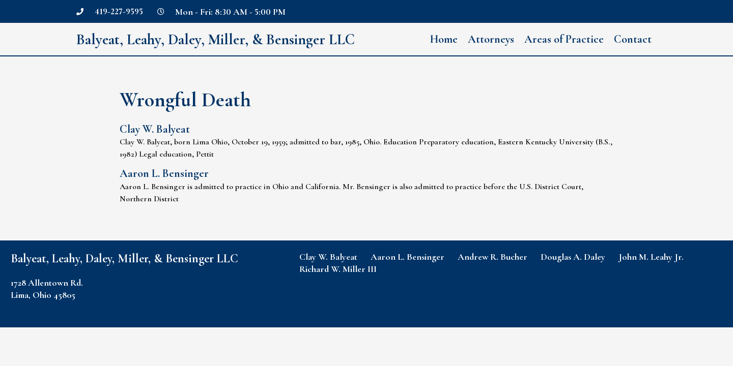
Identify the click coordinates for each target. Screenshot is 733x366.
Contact (633, 39)
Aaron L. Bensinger (164, 173)
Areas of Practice (564, 39)
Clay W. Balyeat (155, 129)
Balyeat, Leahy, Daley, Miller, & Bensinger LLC (218, 39)
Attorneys (491, 39)
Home (444, 39)
